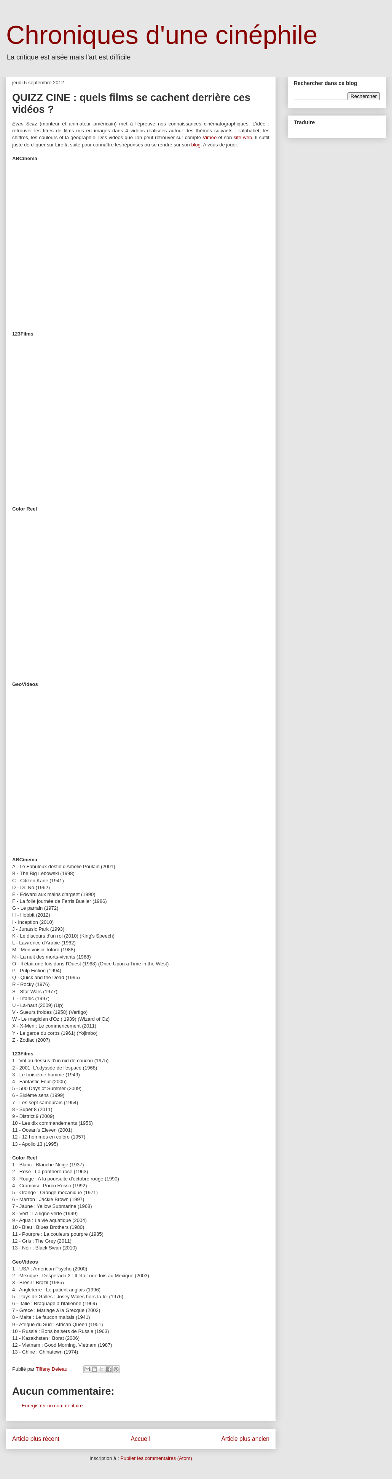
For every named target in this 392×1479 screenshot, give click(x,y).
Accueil (140, 1439)
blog (196, 145)
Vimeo (210, 137)
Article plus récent (35, 1439)
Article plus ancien (245, 1439)
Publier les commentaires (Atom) (156, 1458)
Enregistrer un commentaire (52, 1405)
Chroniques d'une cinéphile (161, 34)
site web (243, 137)
